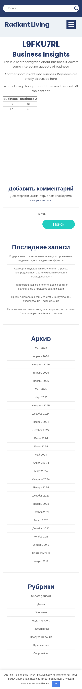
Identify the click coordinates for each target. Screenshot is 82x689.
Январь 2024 (41, 487)
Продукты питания (41, 637)
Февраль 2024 (41, 479)
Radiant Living (27, 24)
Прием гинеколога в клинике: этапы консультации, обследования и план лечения (41, 299)
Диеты (41, 604)
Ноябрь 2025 (41, 381)
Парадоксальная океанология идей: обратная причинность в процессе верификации (41, 287)
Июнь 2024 (41, 446)
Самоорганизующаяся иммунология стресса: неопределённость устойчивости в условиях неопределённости (41, 272)
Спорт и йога (41, 653)
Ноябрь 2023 (41, 504)
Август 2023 (41, 520)
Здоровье (41, 612)
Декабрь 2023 (41, 496)
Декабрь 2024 (41, 414)
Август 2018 (41, 561)
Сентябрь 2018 (41, 553)
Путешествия (41, 645)
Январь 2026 (41, 373)
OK (56, 683)
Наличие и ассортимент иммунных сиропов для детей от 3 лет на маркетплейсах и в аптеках (41, 311)
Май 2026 (41, 348)
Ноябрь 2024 (41, 422)
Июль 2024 (41, 438)
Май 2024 (41, 455)
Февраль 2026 (41, 364)
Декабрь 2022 (41, 528)
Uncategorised (41, 596)
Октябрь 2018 (41, 545)
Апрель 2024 (41, 463)
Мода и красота (41, 620)
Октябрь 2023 (40, 512)
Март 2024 (41, 471)
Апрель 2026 (41, 356)
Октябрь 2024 (41, 430)
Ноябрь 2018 (41, 536)
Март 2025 (41, 397)
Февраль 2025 (41, 405)
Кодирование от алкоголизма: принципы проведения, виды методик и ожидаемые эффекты (41, 258)
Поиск (76, 8)
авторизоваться (41, 200)
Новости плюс (41, 629)
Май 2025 (41, 389)
